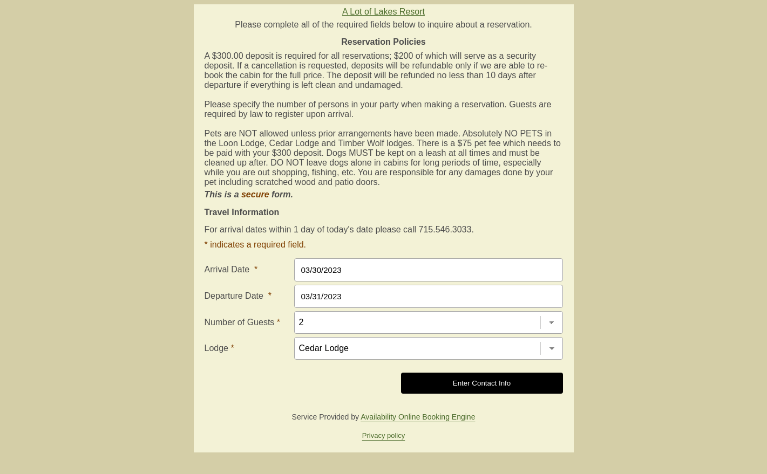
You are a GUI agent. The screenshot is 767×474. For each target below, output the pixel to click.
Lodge (219, 348)
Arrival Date (231, 269)
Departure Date (238, 295)
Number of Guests (243, 322)
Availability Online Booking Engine (418, 417)
